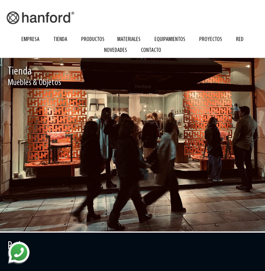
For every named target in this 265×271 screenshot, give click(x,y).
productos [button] (92, 40)
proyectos (210, 40)
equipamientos (169, 40)
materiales (129, 40)
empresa (30, 40)
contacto (151, 50)
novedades (115, 50)
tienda (60, 40)
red (240, 40)
